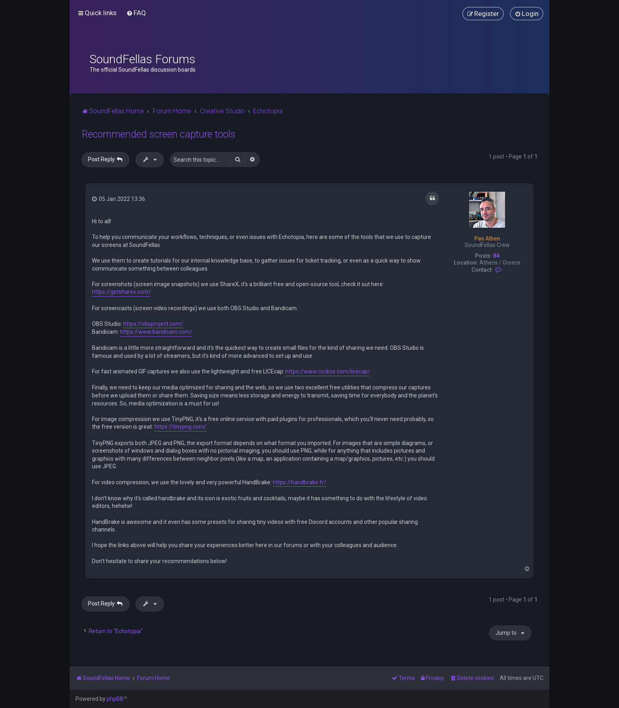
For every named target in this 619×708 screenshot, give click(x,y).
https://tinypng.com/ (180, 426)
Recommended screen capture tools (159, 134)
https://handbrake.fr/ (299, 482)
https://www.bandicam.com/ (156, 332)
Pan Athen (487, 238)
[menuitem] (136, 13)
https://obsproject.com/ (153, 324)
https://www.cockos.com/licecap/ (328, 371)
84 (496, 256)
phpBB (115, 699)
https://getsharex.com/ (121, 292)
